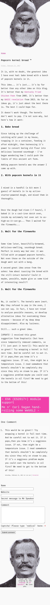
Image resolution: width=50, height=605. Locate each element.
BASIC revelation (14, 100)
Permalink (35, 475)
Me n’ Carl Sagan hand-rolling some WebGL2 (21, 409)
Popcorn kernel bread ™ (16, 60)
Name (3, 485)
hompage (22, 586)
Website (5, 492)
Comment (5, 505)
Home (3, 53)
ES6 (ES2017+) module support (21, 400)
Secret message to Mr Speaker (17, 498)
